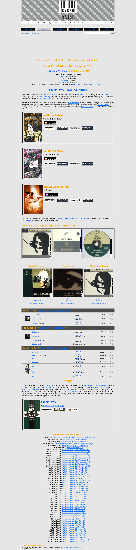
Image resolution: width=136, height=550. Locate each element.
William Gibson (103, 105)
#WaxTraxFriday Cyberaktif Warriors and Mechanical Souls (75, 438)
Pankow (64, 80)
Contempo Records (83, 95)
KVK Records (26, 220)
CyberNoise (28, 29)
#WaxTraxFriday (79, 84)
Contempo (78, 314)
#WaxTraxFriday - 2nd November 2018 (76, 466)
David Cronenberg (87, 107)
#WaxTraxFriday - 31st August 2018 (75, 484)
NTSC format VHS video (30, 390)
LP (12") (35, 352)
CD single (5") (36, 319)
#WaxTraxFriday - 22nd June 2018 (74, 505)
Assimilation (60, 29)
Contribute (75, 29)
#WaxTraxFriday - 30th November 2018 (76, 458)
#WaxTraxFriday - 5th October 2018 (75, 474)
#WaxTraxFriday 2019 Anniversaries (75, 446)
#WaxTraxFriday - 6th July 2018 (73, 501)
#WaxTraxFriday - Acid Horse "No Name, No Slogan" (75, 444)
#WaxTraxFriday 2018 (75, 448)
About (107, 29)
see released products (37, 303)
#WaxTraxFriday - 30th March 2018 (74, 529)
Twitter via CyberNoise (96, 84)
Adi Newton (88, 385)
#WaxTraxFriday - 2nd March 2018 (74, 537)
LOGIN (27, 33)
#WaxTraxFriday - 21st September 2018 (76, 478)
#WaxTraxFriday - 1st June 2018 (73, 511)
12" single (35, 314)
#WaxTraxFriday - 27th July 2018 (74, 494)
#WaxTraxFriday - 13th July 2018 (74, 499)
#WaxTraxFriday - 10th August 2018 (75, 490)
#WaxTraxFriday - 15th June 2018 (74, 507)
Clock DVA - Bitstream (52, 327)
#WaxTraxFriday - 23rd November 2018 (76, 460)
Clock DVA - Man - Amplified (55, 348)
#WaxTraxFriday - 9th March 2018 (74, 535)
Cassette (35, 362)
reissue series (48, 385)
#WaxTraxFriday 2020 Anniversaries (75, 442)
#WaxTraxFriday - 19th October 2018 (75, 470)
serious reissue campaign (41, 97)
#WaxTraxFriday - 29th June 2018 (74, 503)
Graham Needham (58, 71)
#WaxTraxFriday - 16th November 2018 (76, 462)
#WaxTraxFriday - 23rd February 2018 (75, 539)
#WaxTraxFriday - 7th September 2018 (75, 482)
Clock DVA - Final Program (54, 310)
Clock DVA (64, 76)
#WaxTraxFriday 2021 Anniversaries (76, 440)
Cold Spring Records (70, 392)
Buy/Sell (91, 29)
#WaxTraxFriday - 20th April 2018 (74, 523)
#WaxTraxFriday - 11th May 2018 (74, 517)
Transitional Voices (50, 95)
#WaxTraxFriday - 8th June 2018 (73, 509)
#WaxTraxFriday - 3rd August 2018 (74, 492)
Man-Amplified (76, 90)
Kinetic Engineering (50, 387)
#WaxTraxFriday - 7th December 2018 (75, 456)
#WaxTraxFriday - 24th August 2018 (75, 486)
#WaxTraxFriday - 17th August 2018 (75, 488)
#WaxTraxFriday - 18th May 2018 (74, 515)
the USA (86, 218)
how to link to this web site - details (74, 547)
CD (33, 358)
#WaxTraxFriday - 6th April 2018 (74, 527)
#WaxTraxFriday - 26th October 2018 (75, 468)
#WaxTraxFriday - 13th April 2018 (74, 525)
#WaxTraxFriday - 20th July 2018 (74, 497)
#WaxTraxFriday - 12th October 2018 (75, 472)
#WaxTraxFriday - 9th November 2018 (75, 464)
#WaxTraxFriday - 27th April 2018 (74, 521)
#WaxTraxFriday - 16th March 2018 (74, 533)
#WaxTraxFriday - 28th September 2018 (76, 476)
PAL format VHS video (99, 387)
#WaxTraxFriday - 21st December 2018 (76, 452)
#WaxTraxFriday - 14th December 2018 (76, 454)
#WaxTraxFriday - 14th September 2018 (76, 480)
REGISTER (35, 33)
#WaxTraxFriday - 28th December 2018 (76, 450)
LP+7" (34, 355)
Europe (79, 218)
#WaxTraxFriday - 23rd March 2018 (74, 531)
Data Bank (44, 29)
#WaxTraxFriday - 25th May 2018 (74, 513)
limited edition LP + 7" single (66, 218)
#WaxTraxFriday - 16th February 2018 (75, 541)
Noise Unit (64, 78)
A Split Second (64, 82)
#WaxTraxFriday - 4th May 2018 (73, 519)
